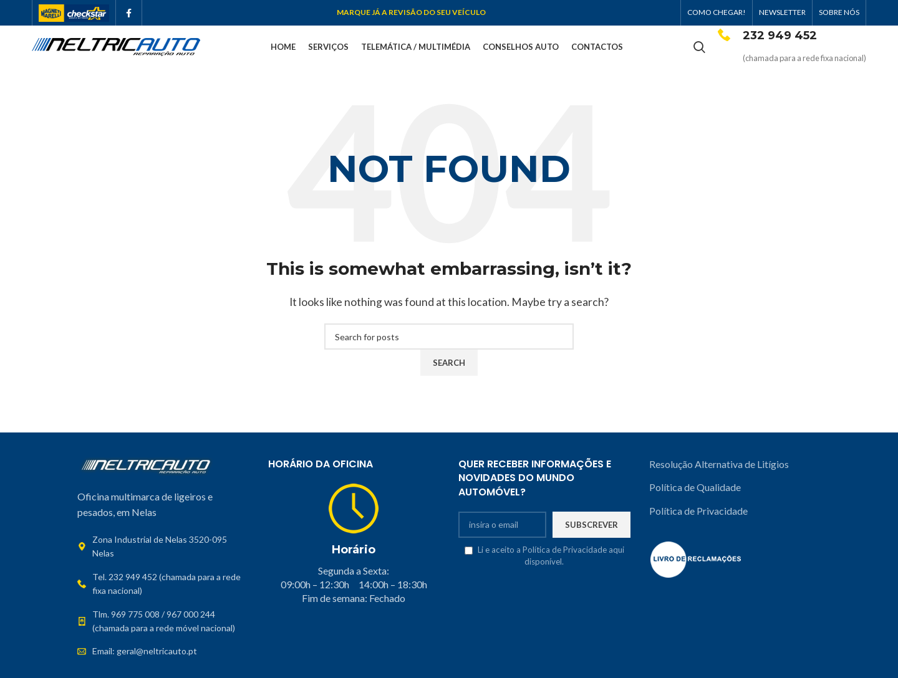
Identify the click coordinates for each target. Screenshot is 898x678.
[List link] (163, 585)
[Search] (699, 48)
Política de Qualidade (695, 488)
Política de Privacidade (698, 512)
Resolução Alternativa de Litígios (720, 465)
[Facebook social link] (128, 13)
